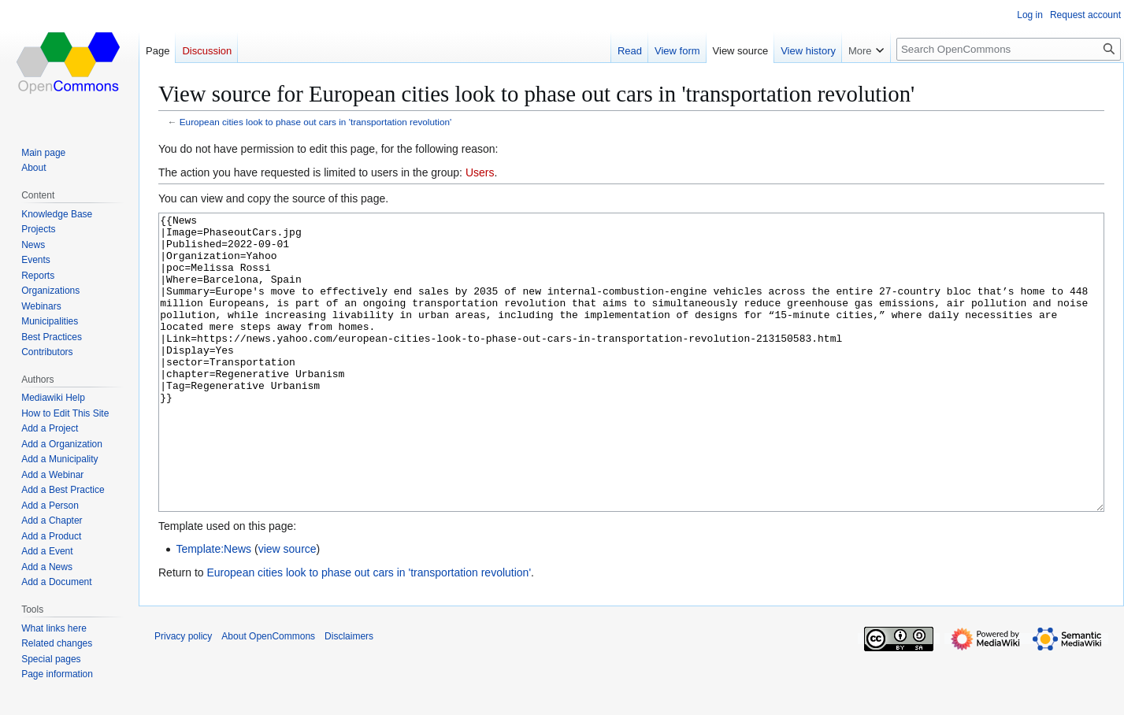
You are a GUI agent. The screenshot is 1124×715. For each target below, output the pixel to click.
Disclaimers (349, 695)
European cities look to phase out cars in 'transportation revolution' (315, 122)
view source (287, 608)
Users (480, 172)
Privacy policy (183, 695)
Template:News (213, 608)
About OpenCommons (268, 695)
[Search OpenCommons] (1008, 49)
